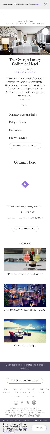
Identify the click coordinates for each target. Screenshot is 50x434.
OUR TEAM (18, 389)
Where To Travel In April (25, 345)
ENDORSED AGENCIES (24, 393)
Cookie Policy (8, 432)
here (37, 5)
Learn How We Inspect (25, 72)
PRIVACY (18, 396)
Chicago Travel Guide (25, 146)
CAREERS (31, 389)
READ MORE (25, 99)
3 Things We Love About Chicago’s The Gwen (25, 310)
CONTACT (31, 396)
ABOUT (6, 389)
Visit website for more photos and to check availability (25, 367)
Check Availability (25, 229)
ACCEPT (39, 428)
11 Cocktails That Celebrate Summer (25, 274)
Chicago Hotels (25, 21)
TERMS (42, 393)
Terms (15, 430)
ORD (32, 218)
